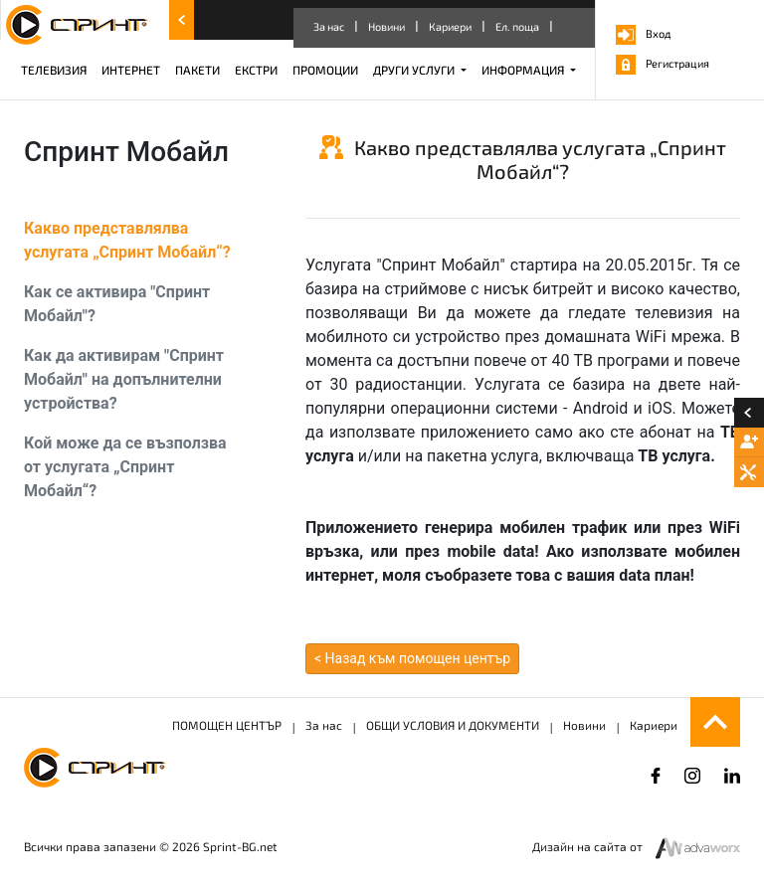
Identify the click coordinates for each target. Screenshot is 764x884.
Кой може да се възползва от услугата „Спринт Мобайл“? (125, 467)
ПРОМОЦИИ (325, 70)
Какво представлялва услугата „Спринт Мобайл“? (127, 240)
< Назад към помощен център (412, 658)
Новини (386, 26)
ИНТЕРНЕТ (130, 70)
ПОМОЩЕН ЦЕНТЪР (227, 725)
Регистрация (662, 63)
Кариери (450, 26)
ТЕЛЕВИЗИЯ (54, 70)
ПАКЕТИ (197, 70)
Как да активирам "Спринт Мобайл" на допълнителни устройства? (124, 379)
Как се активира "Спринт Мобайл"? (117, 303)
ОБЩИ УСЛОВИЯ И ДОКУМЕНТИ (452, 725)
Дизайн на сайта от (589, 846)
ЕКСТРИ (256, 70)
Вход (643, 33)
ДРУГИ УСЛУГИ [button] (415, 70)
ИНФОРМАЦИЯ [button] (524, 70)
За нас (328, 26)
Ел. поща (517, 26)
